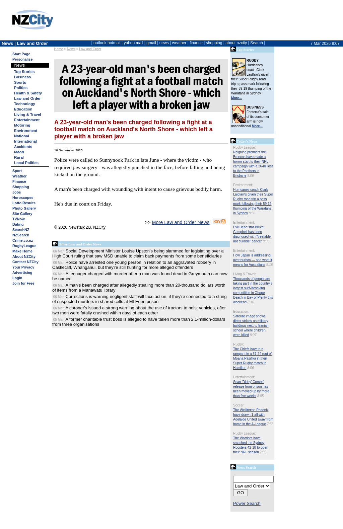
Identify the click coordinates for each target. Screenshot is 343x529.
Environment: (243, 185)
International (25, 141)
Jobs (16, 192)
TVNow (18, 219)
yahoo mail (133, 43)
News (71, 49)
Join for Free (23, 283)
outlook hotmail (107, 43)
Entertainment (27, 120)
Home (58, 49)
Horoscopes (22, 198)
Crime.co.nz (22, 240)
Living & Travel (27, 114)
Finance (19, 181)
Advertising (22, 273)
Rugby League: (244, 147)
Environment (25, 131)
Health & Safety (28, 93)
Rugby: (238, 344)
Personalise (22, 59)
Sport (17, 171)
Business (22, 77)
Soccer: (239, 405)
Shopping (20, 187)
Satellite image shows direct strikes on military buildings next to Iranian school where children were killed (251, 325)
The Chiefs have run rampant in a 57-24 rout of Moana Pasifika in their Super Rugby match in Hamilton (252, 358)
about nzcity (236, 43)
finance (196, 43)
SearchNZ (20, 230)
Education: (241, 311)
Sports (20, 82)
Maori (19, 152)
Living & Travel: (244, 274)
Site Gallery (22, 214)
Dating (18, 224)
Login (17, 278)
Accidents (23, 147)
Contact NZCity (25, 262)
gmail (151, 43)
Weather (19, 176)
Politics (20, 88)
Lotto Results (24, 203)
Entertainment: (244, 222)
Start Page (21, 54)
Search (256, 43)
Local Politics (26, 163)
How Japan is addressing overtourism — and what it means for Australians (252, 260)
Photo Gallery (24, 208)
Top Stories (24, 72)
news (164, 43)
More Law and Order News (180, 222)
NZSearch (20, 235)
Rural (19, 157)
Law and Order (90, 49)
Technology (24, 104)
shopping (214, 43)
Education (23, 109)
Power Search (247, 503)
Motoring (22, 125)
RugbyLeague (24, 246)
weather (179, 43)
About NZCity (24, 256)
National (21, 136)
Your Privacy (23, 267)
